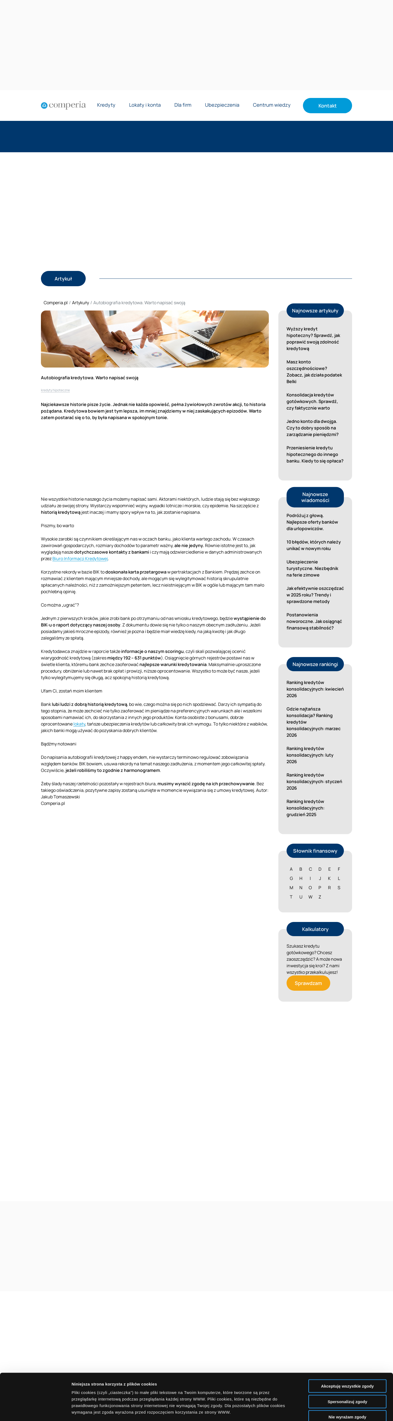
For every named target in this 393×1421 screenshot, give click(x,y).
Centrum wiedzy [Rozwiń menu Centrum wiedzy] (272, 105)
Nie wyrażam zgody (347, 1373)
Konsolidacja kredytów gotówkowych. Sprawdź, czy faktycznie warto (312, 401)
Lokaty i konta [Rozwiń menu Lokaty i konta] (145, 105)
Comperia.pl (56, 303)
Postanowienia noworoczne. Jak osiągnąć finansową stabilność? (314, 621)
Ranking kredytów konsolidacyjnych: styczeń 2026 (314, 781)
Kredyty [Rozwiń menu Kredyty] (106, 105)
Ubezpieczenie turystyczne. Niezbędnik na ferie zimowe (312, 568)
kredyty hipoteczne (55, 390)
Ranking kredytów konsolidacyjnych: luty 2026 (310, 755)
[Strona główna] (63, 105)
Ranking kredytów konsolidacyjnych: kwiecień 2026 (315, 688)
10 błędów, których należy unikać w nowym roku (314, 545)
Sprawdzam (308, 983)
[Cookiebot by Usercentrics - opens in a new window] (35, 1410)
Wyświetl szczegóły (310, 1410)
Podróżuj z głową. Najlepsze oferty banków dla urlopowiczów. (312, 522)
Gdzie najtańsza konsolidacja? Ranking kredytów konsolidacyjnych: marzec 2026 (314, 722)
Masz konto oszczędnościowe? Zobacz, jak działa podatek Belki (314, 371)
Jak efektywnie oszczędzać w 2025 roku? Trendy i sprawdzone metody (315, 594)
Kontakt (327, 105)
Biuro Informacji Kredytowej (80, 559)
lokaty (79, 724)
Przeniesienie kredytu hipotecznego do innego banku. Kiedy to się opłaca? (315, 454)
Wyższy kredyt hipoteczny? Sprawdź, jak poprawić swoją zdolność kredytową (313, 338)
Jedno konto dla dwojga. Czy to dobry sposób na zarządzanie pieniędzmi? (313, 427)
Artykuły (80, 303)
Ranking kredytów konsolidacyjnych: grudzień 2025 (305, 807)
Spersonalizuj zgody (347, 1358)
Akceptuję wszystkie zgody (347, 1342)
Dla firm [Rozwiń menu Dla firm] (182, 105)
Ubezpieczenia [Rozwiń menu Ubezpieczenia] (222, 105)
